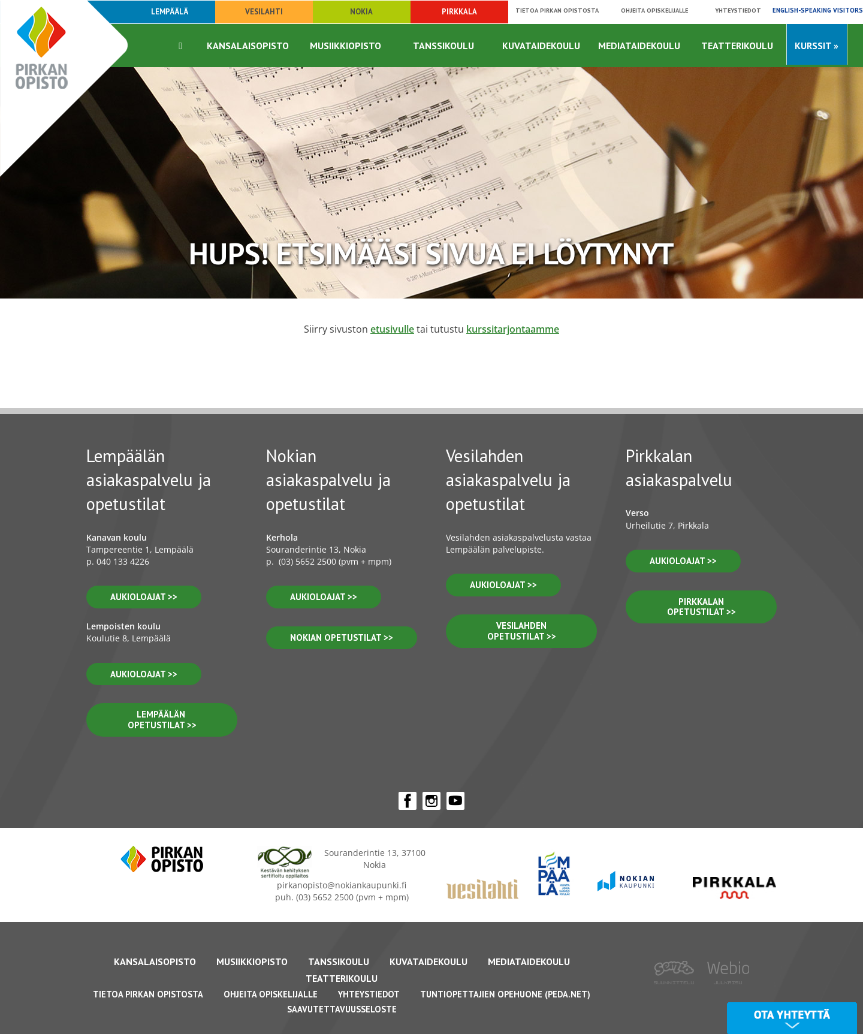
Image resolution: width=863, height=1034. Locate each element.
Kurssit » (816, 46)
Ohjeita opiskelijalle (654, 10)
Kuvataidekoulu (541, 46)
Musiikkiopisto (345, 46)
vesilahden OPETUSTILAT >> (521, 631)
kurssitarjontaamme (512, 329)
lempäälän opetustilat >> (162, 720)
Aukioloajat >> (323, 596)
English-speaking (818, 10)
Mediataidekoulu (639, 46)
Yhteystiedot (738, 10)
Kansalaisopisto (248, 46)
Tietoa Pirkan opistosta (557, 10)
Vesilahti (264, 12)
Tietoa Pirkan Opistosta (148, 994)
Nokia (361, 12)
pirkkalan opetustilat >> (701, 607)
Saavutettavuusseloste (342, 1009)
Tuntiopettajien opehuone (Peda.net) (505, 994)
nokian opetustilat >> (341, 637)
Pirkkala (459, 12)
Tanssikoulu (443, 46)
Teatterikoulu (737, 46)
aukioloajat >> (143, 596)
